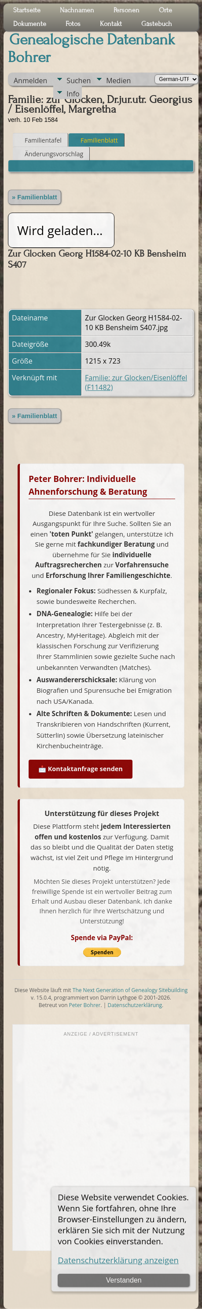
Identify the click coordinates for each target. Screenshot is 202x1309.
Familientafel (39, 140)
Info (72, 94)
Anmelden (30, 80)
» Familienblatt (34, 197)
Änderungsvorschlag (50, 154)
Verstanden (124, 1280)
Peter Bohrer (85, 1005)
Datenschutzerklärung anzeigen (118, 1259)
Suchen (78, 80)
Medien (118, 80)
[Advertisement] (101, 1143)
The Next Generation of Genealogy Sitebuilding (130, 990)
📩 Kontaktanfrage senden (80, 769)
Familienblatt (95, 140)
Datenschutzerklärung (134, 1005)
